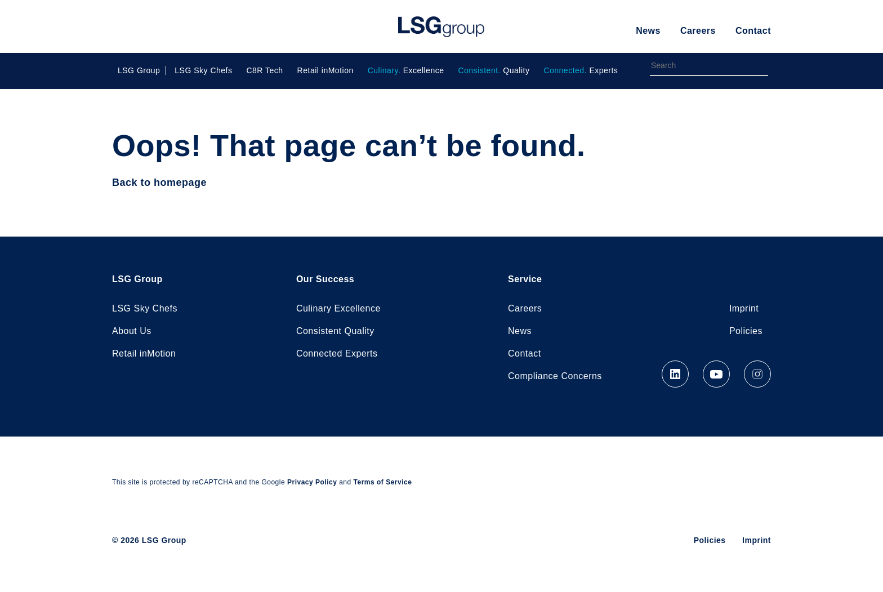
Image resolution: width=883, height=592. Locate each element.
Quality (493, 70)
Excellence (406, 70)
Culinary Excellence (338, 308)
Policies (745, 331)
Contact (753, 30)
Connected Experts (337, 353)
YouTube (716, 374)
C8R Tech (264, 70)
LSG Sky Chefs (203, 70)
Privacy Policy (312, 482)
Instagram (757, 374)
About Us (131, 331)
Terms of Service (383, 482)
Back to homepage (159, 182)
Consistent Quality (335, 331)
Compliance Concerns (555, 376)
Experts (580, 70)
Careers (698, 30)
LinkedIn (675, 374)
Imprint (744, 308)
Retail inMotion (325, 70)
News (648, 30)
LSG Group (441, 26)
